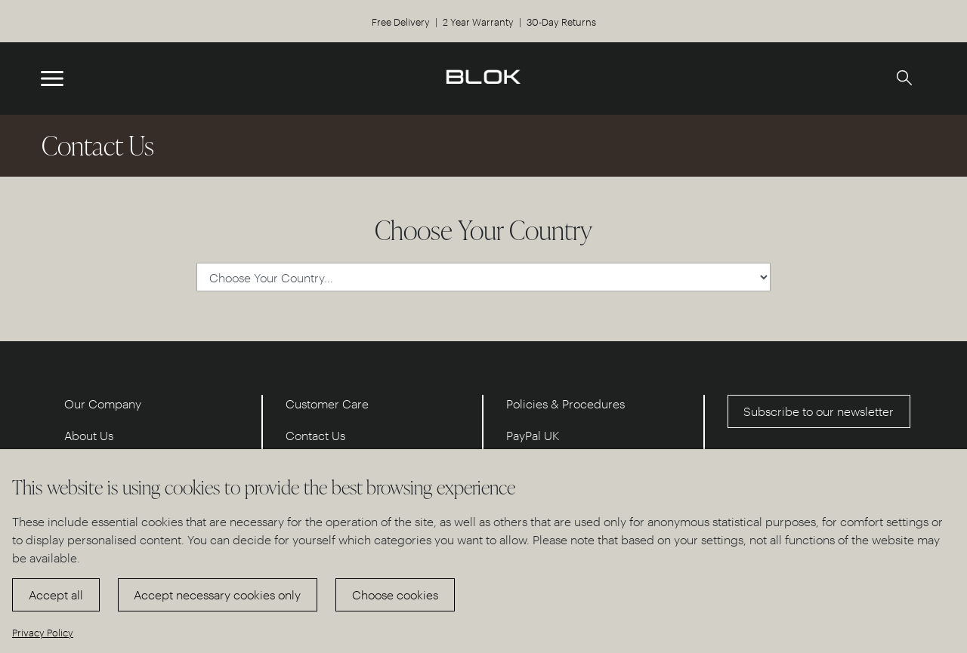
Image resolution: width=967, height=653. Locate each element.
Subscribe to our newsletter (818, 411)
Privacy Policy (42, 632)
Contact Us (315, 435)
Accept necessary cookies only (217, 594)
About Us (88, 435)
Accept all (56, 594)
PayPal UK (533, 435)
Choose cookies (395, 594)
